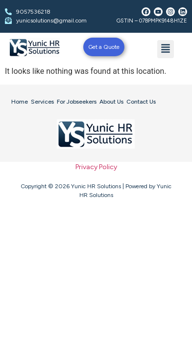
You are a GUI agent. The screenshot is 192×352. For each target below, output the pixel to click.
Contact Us (141, 101)
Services (42, 101)
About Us (111, 101)
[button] (165, 49)
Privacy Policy (96, 167)
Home (19, 101)
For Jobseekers (76, 101)
